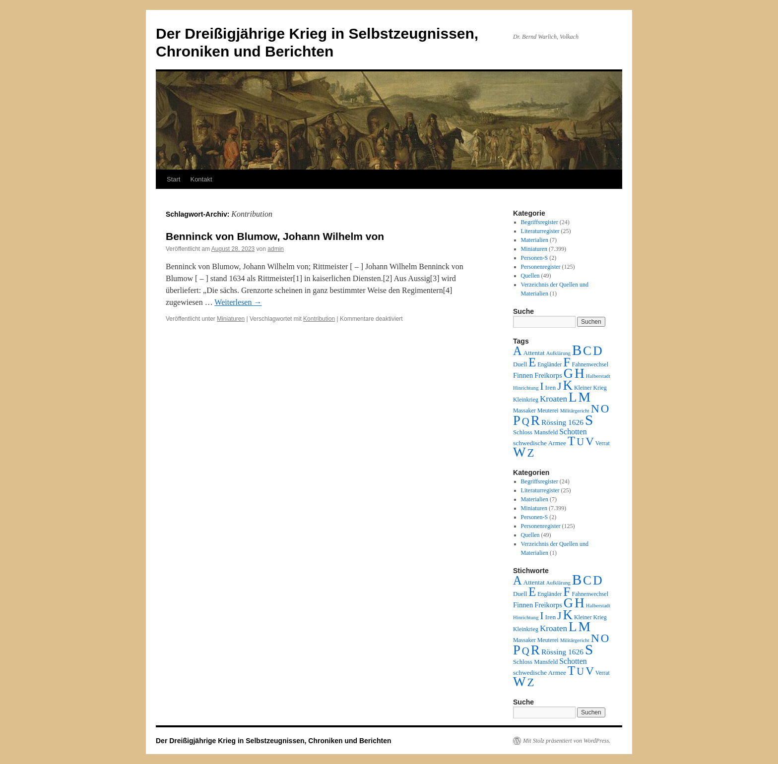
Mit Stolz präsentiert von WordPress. (566, 740)
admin (275, 248)
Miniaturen (231, 318)
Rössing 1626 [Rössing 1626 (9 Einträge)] (562, 422)
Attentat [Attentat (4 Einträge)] (533, 352)
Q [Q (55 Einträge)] (525, 421)
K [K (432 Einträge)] (567, 385)
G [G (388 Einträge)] (568, 373)
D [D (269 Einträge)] (597, 351)
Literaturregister (540, 231)
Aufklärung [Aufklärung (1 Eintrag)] (558, 353)
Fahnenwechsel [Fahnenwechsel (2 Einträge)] (590, 364)
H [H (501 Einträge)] (579, 373)
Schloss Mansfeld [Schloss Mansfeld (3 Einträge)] (535, 432)
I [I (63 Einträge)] (542, 386)
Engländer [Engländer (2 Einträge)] (549, 364)
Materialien (534, 239)
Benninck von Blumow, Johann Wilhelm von (275, 236)
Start (173, 179)
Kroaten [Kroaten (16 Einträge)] (553, 399)
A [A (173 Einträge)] (517, 350)
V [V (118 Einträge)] (589, 441)
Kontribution (319, 318)
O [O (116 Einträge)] (605, 409)
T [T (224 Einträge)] (571, 441)
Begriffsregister (539, 222)
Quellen (530, 275)
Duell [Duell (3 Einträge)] (520, 364)
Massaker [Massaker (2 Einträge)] (524, 410)
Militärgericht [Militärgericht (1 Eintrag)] (574, 410)
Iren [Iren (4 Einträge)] (550, 387)
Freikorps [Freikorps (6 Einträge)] (548, 375)
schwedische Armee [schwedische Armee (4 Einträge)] (539, 443)
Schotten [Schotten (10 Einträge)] (572, 431)
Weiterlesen (237, 302)
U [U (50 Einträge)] (580, 441)
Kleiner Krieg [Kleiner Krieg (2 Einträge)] (590, 387)
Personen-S (534, 257)
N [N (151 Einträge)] (595, 408)
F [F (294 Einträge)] (566, 362)
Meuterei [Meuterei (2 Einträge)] (548, 410)
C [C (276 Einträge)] (587, 351)
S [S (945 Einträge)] (589, 420)
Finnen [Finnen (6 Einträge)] (523, 375)
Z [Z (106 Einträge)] (530, 453)
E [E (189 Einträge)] (532, 362)
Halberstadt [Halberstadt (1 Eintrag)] (598, 376)
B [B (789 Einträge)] (577, 350)
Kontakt (201, 179)
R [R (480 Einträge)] (535, 420)
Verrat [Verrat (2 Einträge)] (602, 443)
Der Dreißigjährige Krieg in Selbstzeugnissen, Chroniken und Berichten (273, 741)
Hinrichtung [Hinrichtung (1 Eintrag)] (526, 388)
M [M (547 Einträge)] (585, 397)
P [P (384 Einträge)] (516, 420)
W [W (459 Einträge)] (519, 452)
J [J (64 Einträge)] (559, 386)
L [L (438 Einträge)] (573, 397)
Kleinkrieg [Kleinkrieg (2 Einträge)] (525, 399)
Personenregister (541, 266)
